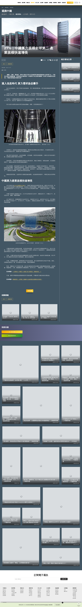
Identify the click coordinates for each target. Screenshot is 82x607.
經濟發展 (56, 591)
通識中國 (32, 2)
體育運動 (56, 594)
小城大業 (74, 592)
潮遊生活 (28, 2)
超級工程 (4, 591)
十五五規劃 (75, 591)
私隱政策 (46, 604)
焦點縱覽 (46, 2)
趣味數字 (4, 14)
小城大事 (39, 594)
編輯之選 (65, 591)
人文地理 (25, 14)
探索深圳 (13, 591)
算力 (4, 64)
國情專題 (55, 2)
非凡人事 (37, 2)
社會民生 (56, 592)
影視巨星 (39, 596)
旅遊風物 (21, 591)
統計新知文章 (66, 59)
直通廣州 (13, 594)
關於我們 (64, 2)
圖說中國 (48, 591)
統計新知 (11, 7)
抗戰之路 (74, 595)
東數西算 (10, 64)
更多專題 (74, 598)
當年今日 (32, 14)
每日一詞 (48, 594)
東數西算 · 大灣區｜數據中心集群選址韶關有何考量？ (27, 279)
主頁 (2, 7)
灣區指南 (13, 595)
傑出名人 (39, 591)
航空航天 (4, 592)
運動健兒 (39, 595)
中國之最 (11, 14)
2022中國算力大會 (19, 185)
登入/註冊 (70, 2)
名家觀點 (50, 2)
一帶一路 (74, 596)
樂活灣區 (23, 2)
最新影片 (59, 2)
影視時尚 (21, 592)
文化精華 (41, 2)
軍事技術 (4, 594)
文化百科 (48, 592)
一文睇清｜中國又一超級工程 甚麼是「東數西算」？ (27, 271)
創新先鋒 (39, 592)
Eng (77, 2)
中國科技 (19, 2)
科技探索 (4, 595)
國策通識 (74, 594)
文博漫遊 (48, 595)
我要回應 (30, 290)
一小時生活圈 (13, 592)
